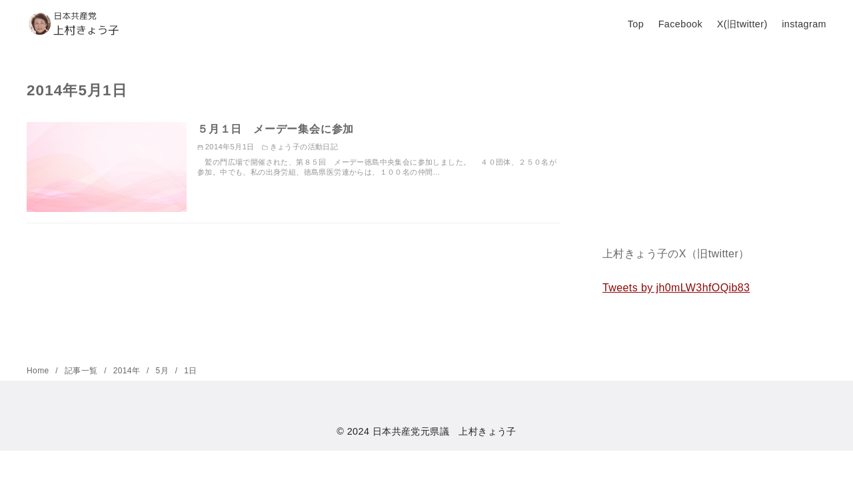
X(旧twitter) (742, 24)
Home (39, 370)
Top (636, 24)
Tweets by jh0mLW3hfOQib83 (676, 287)
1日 (190, 370)
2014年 (128, 370)
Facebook (680, 24)
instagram (804, 24)
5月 (163, 370)
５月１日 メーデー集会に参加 (275, 129)
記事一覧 (82, 370)
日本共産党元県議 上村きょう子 (444, 431)
